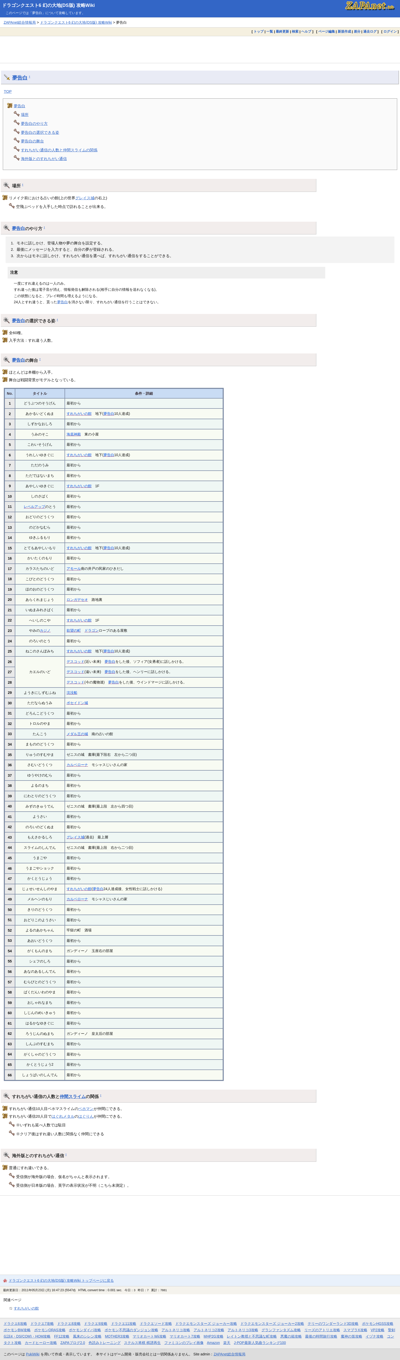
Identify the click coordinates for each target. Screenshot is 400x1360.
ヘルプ (306, 31)
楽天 (226, 1343)
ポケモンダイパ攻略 (85, 1330)
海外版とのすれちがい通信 (44, 158)
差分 (357, 31)
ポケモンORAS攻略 (50, 1330)
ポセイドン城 (77, 703)
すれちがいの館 (79, 414)
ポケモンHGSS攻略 (377, 1324)
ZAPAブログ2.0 (72, 1343)
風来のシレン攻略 (87, 1336)
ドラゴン (91, 630)
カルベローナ (77, 765)
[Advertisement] (200, 49)
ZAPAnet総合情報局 (20, 22)
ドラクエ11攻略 (123, 1324)
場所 (25, 114)
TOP (8, 91)
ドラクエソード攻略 (156, 1324)
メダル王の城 (77, 734)
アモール (74, 568)
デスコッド (75, 661)
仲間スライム (73, 1096)
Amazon (213, 1343)
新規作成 (344, 31)
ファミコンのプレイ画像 (184, 1343)
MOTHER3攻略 (117, 1336)
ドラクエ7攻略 (42, 1324)
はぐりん (86, 1116)
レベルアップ (34, 507)
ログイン (390, 31)
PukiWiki (33, 1354)
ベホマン (86, 1108)
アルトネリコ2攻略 (209, 1330)
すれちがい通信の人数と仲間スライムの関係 (59, 150)
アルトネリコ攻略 (175, 1330)
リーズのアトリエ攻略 (322, 1330)
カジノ (45, 630)
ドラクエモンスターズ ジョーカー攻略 (206, 1324)
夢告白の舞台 (32, 141)
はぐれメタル (63, 1116)
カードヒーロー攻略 (41, 1343)
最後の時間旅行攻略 (321, 1336)
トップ (259, 31)
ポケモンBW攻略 (17, 1330)
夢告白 (20, 78)
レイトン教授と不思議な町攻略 (252, 1336)
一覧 (269, 31)
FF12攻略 (61, 1336)
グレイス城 (84, 198)
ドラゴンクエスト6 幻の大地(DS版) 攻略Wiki (48, 5)
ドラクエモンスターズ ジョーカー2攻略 (272, 1324)
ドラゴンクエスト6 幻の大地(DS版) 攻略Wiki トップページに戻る (61, 1280)
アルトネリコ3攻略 (243, 1330)
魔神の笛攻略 (351, 1336)
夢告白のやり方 (34, 123)
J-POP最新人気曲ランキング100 (260, 1343)
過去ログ (370, 31)
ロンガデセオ (77, 600)
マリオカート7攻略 (185, 1336)
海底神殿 (74, 434)
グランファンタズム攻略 (281, 1330)
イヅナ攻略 (374, 1336)
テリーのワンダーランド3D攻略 (333, 1324)
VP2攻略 (377, 1330)
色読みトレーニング (105, 1343)
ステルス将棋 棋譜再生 (142, 1343)
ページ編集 (326, 31)
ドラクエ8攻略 (69, 1324)
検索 (295, 31)
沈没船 (72, 693)
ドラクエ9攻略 (95, 1324)
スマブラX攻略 (355, 1330)
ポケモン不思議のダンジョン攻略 (131, 1330)
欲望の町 (74, 630)
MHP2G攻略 (213, 1336)
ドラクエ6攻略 (15, 1324)
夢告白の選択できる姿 (40, 132)
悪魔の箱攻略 (291, 1336)
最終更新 (282, 31)
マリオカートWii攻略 (149, 1336)
